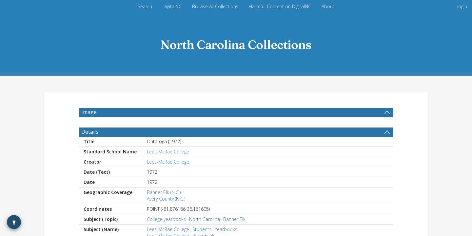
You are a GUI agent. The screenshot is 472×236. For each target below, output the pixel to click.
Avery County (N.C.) (166, 214)
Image (89, 112)
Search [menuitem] (145, 6)
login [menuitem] (462, 6)
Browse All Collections (215, 6)
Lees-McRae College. (168, 177)
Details (89, 147)
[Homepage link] (236, 43)
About (328, 6)
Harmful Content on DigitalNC (280, 6)
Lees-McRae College (168, 167)
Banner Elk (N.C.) (164, 208)
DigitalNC (172, 6)
